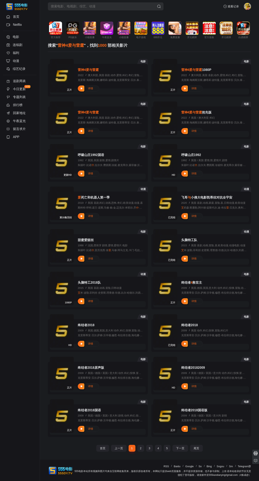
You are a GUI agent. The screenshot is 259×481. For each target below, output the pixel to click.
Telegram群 (244, 466)
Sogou (220, 466)
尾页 (196, 448)
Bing (209, 466)
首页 (102, 448)
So (200, 466)
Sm (231, 466)
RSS (166, 466)
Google (189, 466)
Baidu (177, 466)
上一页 (119, 448)
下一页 (180, 448)
